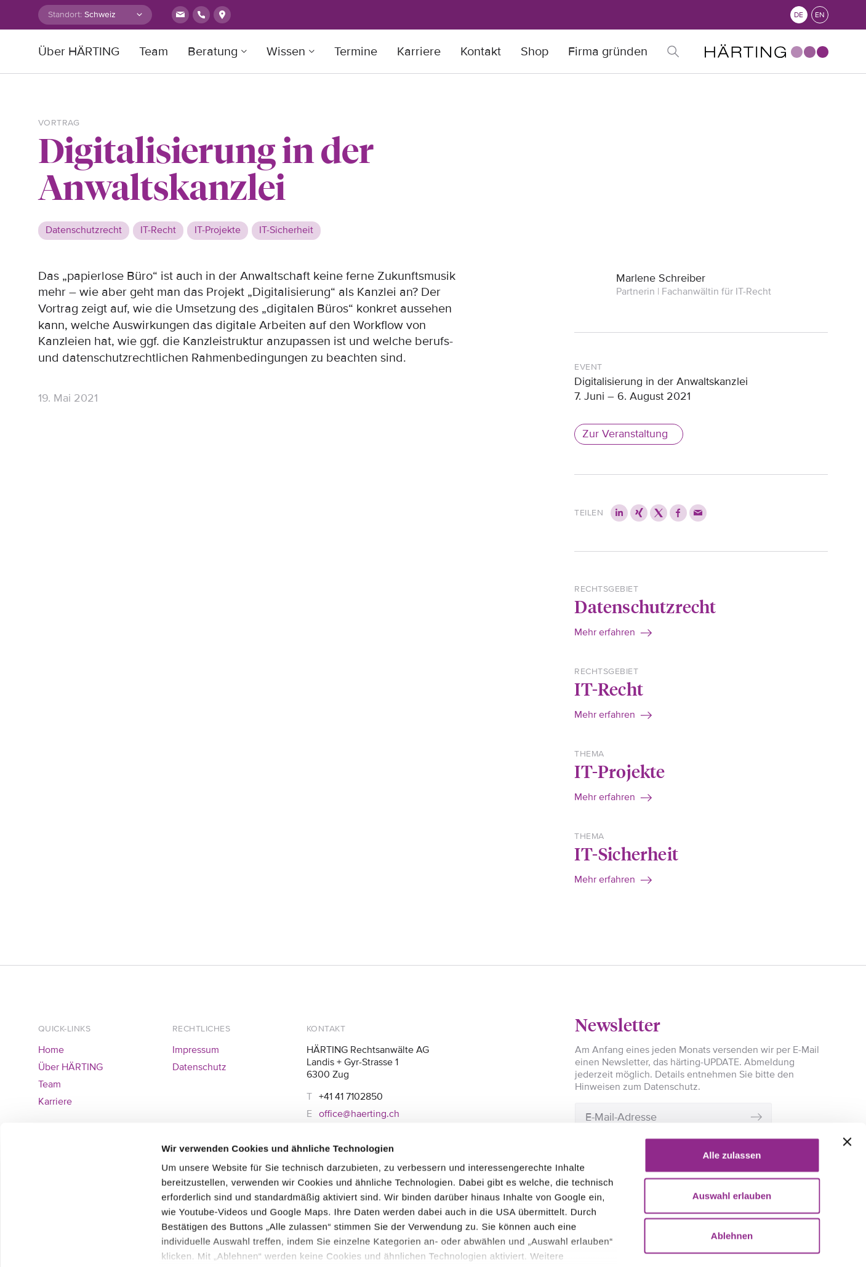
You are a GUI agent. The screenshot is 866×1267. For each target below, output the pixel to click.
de (798, 15)
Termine (355, 51)
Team (153, 51)
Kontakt (480, 51)
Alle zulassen (731, 1079)
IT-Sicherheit (626, 853)
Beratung (213, 51)
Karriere (419, 51)
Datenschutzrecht (645, 606)
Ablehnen (732, 1159)
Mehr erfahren (604, 632)
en (820, 15)
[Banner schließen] (847, 1066)
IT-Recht (608, 688)
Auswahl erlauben (731, 1119)
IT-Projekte (619, 771)
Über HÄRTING (78, 51)
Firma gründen (607, 51)
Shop (534, 51)
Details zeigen (707, 1242)
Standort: (65, 14)
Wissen (286, 51)
